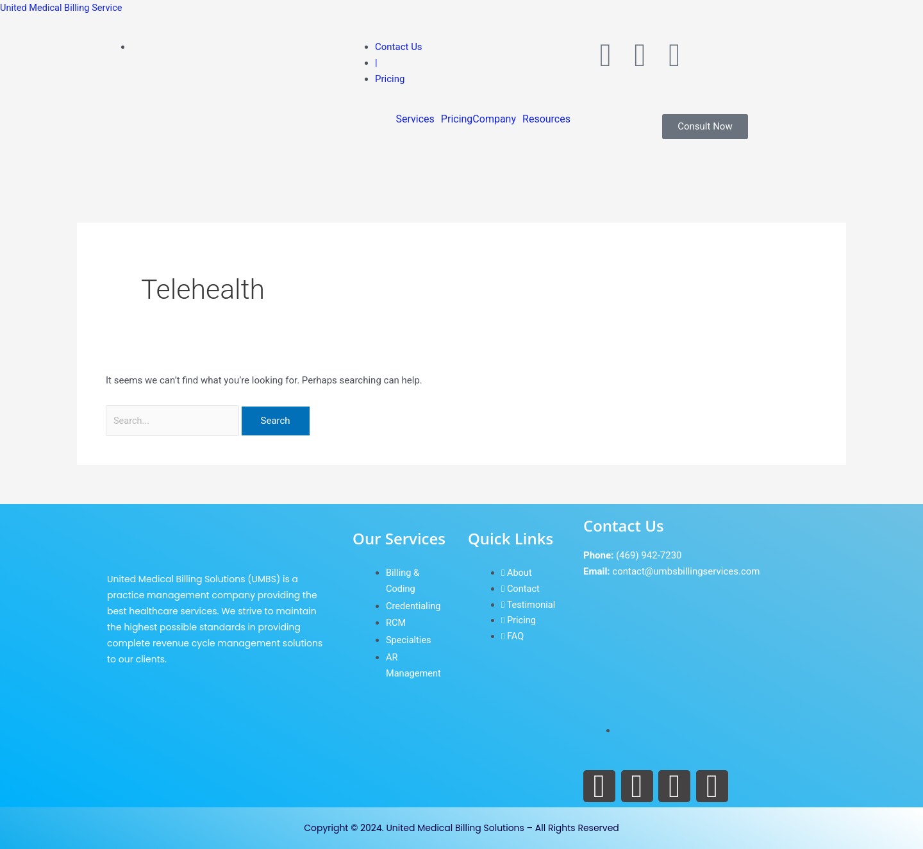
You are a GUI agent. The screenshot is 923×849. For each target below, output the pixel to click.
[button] (418, 119)
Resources (546, 119)
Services (415, 119)
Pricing (457, 119)
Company (494, 119)
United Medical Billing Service (63, 7)
